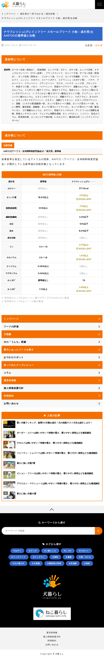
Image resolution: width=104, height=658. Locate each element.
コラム (7, 372)
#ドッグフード (18, 557)
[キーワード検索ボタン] (98, 531)
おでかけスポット (14, 357)
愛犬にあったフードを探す (19, 349)
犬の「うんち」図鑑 (15, 341)
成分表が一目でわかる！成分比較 (37, 13)
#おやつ (17, 551)
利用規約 (9, 395)
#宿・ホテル (85, 557)
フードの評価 (11, 326)
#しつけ (68, 551)
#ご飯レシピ (50, 551)
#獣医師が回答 (54, 563)
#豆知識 (73, 563)
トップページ (9, 13)
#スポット (84, 551)
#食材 (87, 563)
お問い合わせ (11, 403)
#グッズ (33, 551)
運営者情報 (10, 380)
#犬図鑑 (36, 563)
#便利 (55, 557)
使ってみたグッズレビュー (19, 365)
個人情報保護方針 (14, 388)
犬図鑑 (7, 334)
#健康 (69, 557)
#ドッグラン (39, 557)
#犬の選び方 (18, 563)
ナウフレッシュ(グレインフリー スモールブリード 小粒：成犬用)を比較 (40, 18)
